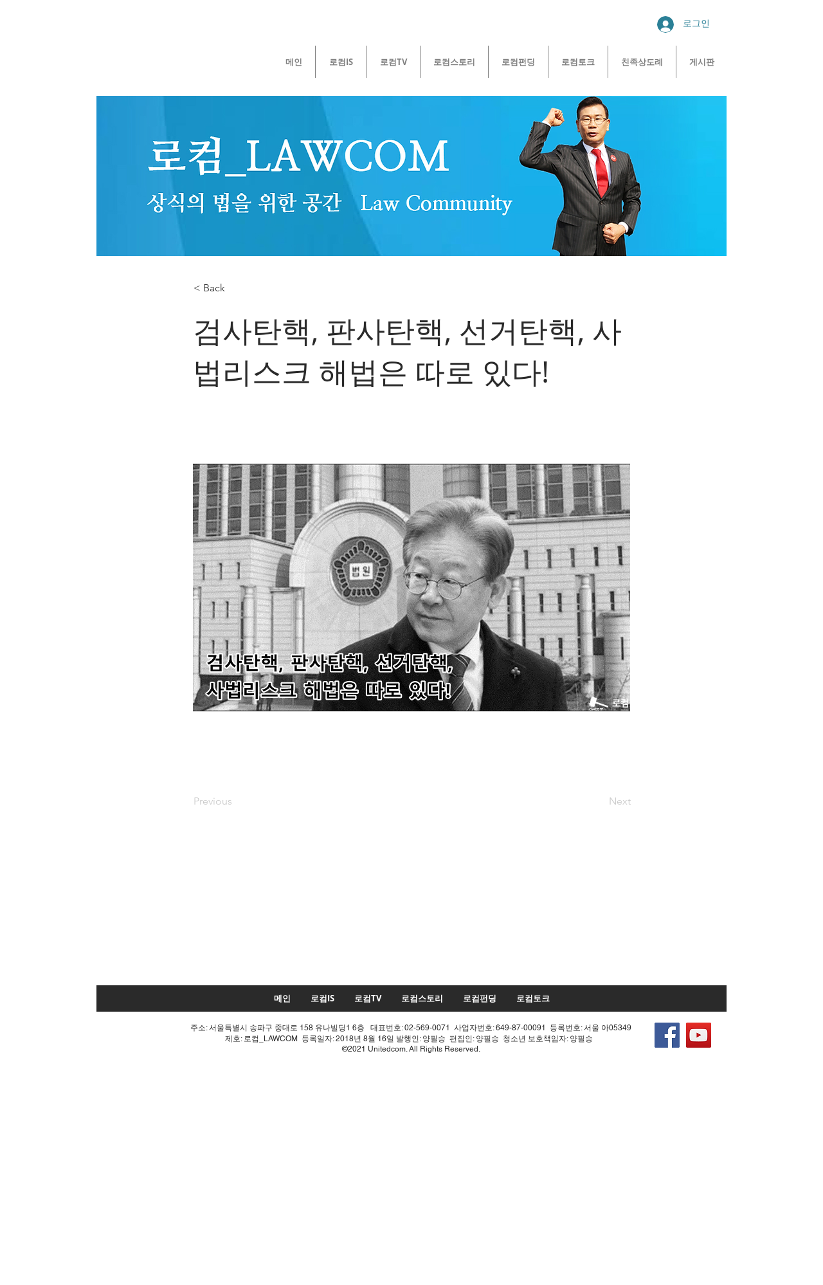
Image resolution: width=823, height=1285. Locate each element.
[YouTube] (698, 1035)
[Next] (598, 801)
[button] (236, 288)
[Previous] (236, 801)
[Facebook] (667, 1035)
